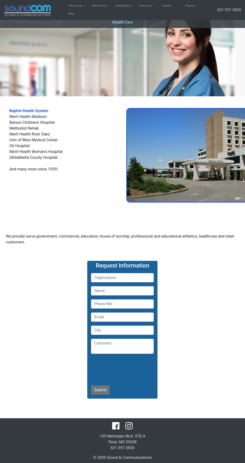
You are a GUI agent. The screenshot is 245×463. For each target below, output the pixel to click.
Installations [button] (118, 5)
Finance (188, 5)
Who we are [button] (71, 5)
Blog (71, 13)
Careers (164, 5)
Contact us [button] (141, 5)
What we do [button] (94, 5)
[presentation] (128, 367)
